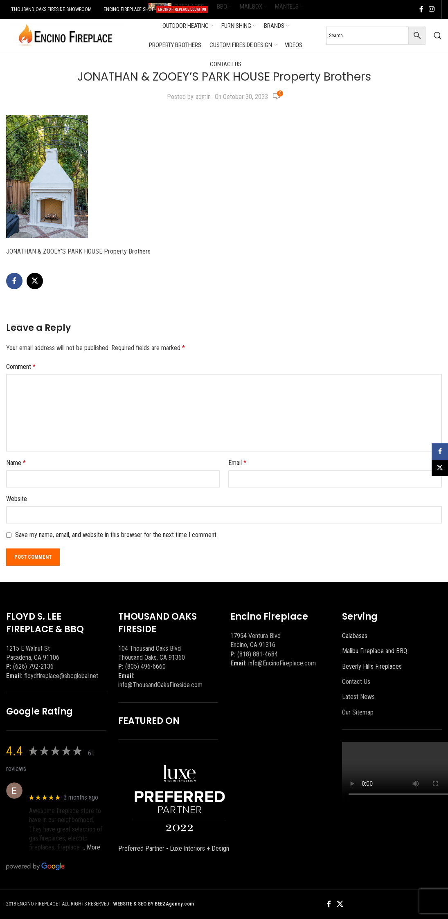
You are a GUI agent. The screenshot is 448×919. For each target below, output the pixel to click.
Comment (21, 367)
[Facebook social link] (421, 9)
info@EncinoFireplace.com (282, 663)
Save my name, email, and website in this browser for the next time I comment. (116, 535)
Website (16, 499)
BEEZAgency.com (174, 904)
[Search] (438, 35)
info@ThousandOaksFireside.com (160, 685)
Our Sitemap (358, 712)
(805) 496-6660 (145, 666)
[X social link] (35, 281)
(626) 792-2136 (33, 666)
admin (203, 97)
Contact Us (356, 681)
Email (237, 463)
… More (90, 847)
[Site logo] (65, 35)
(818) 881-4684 (257, 654)
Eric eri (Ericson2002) (58, 786)
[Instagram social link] (431, 9)
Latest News (358, 697)
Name (16, 463)
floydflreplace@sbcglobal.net (61, 676)
